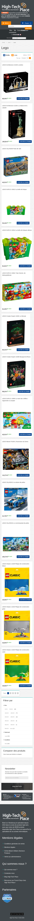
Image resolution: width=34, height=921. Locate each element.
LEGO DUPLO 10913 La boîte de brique (14, 189)
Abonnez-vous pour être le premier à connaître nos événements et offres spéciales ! (16, 772)
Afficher (25, 55)
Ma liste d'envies (15, 31)
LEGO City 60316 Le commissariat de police (15, 523)
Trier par (18, 58)
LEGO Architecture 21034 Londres (12, 65)
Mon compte (11, 31)
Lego (6, 736)
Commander (19, 30)
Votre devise (9, 37)
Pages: (5, 693)
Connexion (23, 30)
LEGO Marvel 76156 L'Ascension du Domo (15, 441)
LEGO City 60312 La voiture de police (13, 482)
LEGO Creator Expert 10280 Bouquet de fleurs (16, 357)
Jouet (9, 42)
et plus (9, 728)
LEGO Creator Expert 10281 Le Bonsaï (14, 316)
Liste (14, 55)
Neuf (6, 743)
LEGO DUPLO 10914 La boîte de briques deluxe (17, 230)
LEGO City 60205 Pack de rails (11, 148)
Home (3, 42)
